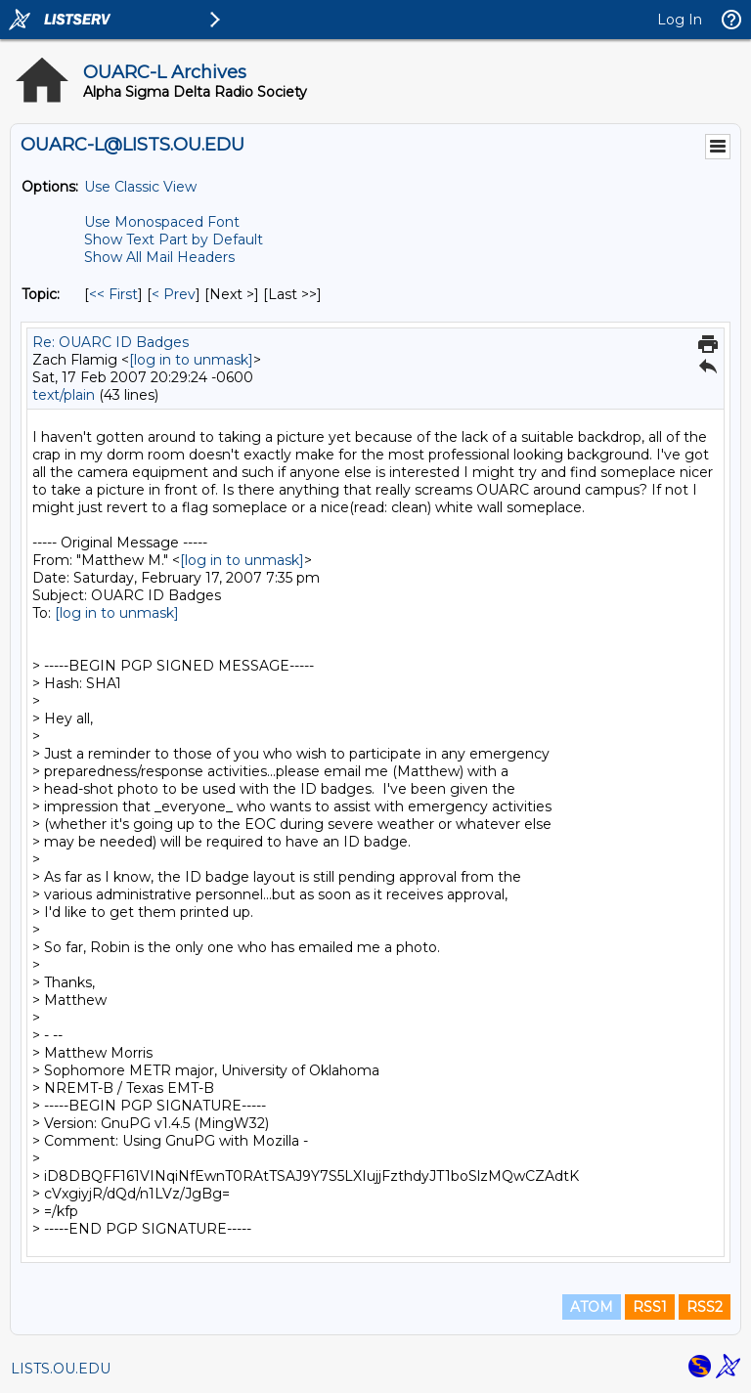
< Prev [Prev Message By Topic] (174, 294)
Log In (679, 19)
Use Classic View (140, 187)
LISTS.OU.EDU (60, 1368)
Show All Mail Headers (159, 257)
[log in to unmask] (191, 360)
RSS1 (650, 1307)
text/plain (63, 395)
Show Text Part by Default (173, 239)
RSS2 (704, 1307)
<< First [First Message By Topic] (113, 294)
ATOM (591, 1307)
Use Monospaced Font (162, 222)
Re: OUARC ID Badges (110, 342)
